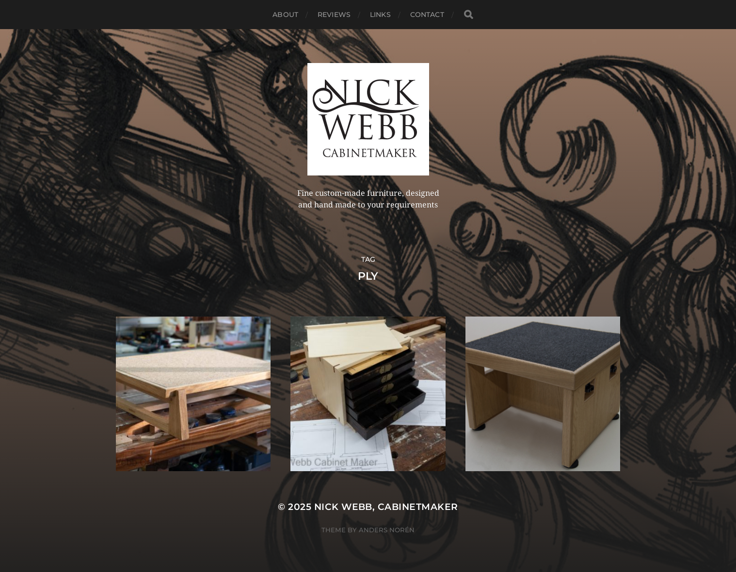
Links (380, 14)
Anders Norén (387, 530)
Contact (427, 14)
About (285, 14)
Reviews (334, 14)
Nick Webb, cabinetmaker (386, 506)
